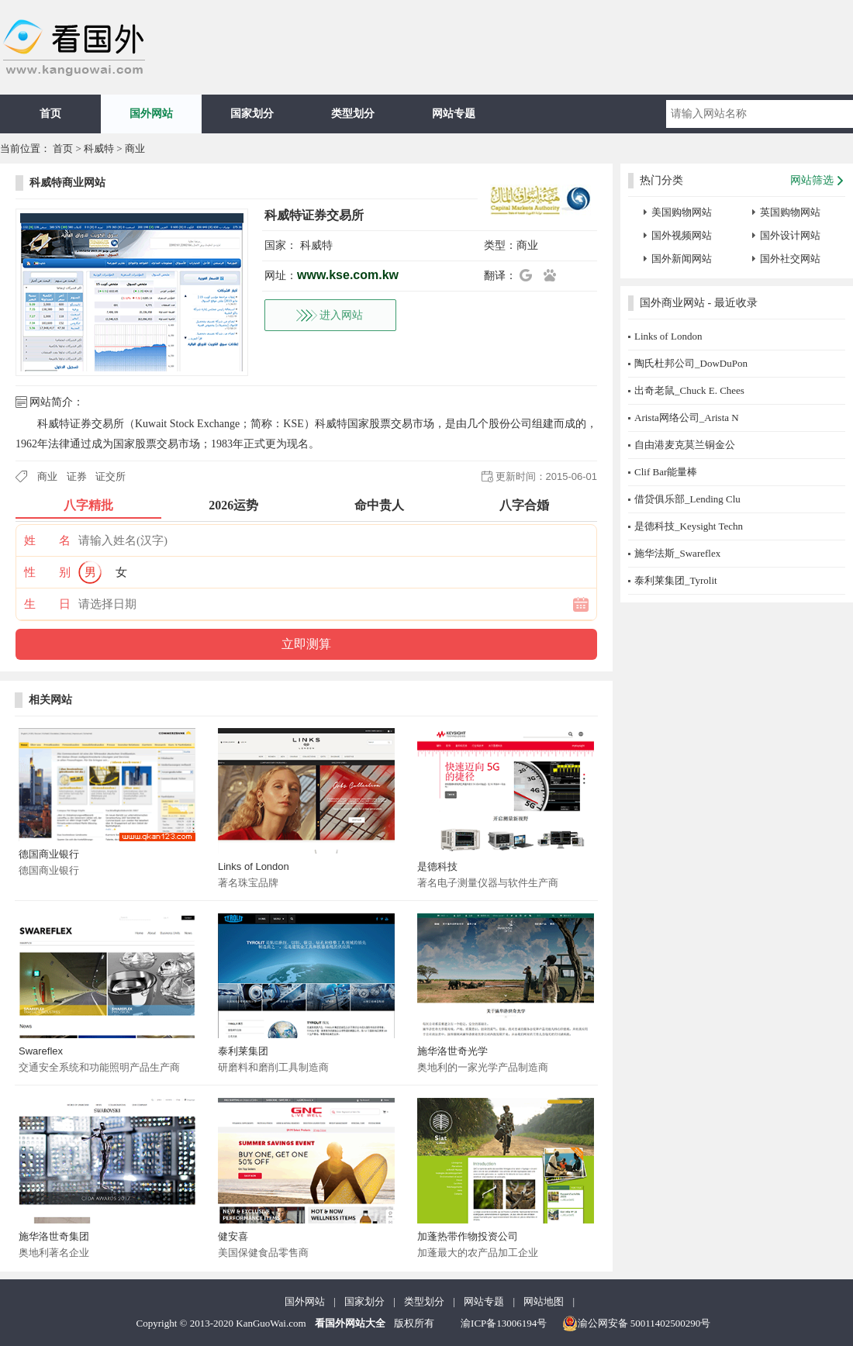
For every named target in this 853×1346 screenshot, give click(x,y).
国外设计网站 (790, 235)
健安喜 (233, 1236)
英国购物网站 (790, 212)
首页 (50, 113)
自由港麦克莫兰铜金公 (684, 444)
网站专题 (453, 113)
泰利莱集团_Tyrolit (675, 580)
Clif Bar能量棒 (665, 472)
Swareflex (41, 1051)
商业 (135, 148)
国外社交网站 (790, 258)
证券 (77, 476)
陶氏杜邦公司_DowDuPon (691, 363)
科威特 (99, 148)
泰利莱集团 (243, 1051)
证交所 (110, 476)
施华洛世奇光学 (452, 1051)
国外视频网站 (681, 235)
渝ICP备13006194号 (504, 1323)
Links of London (253, 866)
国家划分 (252, 113)
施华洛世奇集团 (54, 1236)
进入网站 (341, 315)
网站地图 (543, 1301)
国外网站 (151, 113)
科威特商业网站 (67, 182)
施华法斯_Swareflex (677, 553)
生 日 (47, 604)
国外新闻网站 (681, 258)
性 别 (47, 572)
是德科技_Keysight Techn (688, 526)
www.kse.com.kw (348, 274)
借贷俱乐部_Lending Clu (687, 499)
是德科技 (437, 866)
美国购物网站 (681, 212)
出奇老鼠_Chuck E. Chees (689, 390)
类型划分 (353, 113)
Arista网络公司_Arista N (686, 417)
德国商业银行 (49, 854)
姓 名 (47, 540)
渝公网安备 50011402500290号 (636, 1323)
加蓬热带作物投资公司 (467, 1236)
